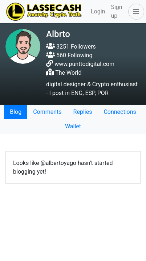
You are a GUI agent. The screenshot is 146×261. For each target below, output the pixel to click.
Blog (15, 111)
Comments (47, 111)
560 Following (69, 55)
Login (98, 11)
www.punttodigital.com (84, 64)
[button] (134, 12)
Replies (82, 111)
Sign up (116, 11)
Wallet (73, 126)
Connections (120, 111)
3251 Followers (71, 46)
